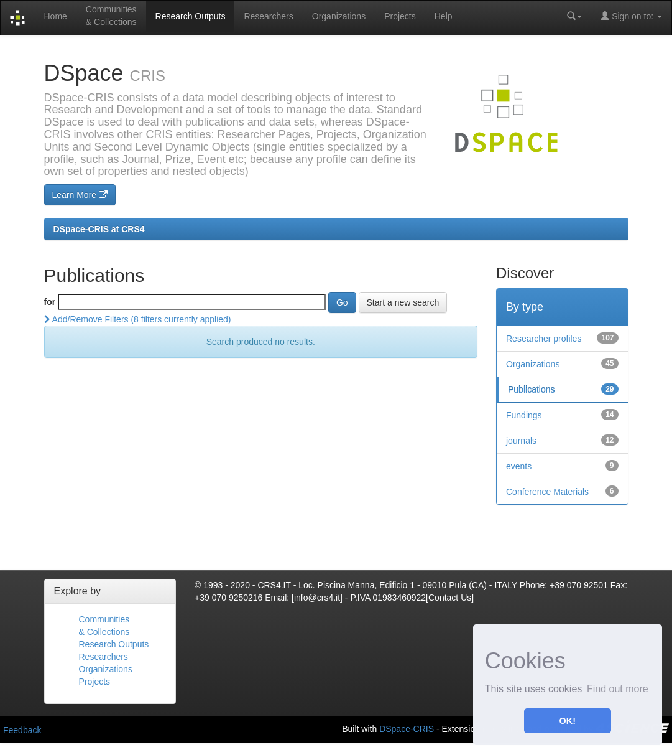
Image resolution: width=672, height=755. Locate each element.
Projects (400, 16)
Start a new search (403, 302)
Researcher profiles (543, 339)
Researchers (268, 16)
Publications (531, 390)
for (50, 302)
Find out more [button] (617, 688)
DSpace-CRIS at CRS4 (99, 229)
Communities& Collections (111, 15)
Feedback (22, 730)
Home (55, 16)
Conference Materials (547, 492)
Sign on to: (631, 16)
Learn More (80, 195)
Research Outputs (190, 16)
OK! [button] (567, 721)
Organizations (339, 16)
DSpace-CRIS (406, 728)
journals (521, 441)
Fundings (524, 415)
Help (444, 16)
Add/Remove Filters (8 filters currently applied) (137, 319)
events (519, 466)
